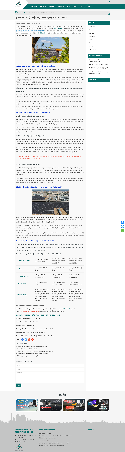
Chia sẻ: (18, 339)
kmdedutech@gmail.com (26, 441)
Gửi (19, 385)
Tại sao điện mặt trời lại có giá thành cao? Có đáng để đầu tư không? (35, 351)
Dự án (68, 6)
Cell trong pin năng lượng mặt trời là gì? (27, 356)
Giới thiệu (43, 6)
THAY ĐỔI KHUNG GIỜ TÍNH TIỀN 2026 (27, 349)
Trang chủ (34, 6)
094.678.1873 (23, 439)
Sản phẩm (52, 6)
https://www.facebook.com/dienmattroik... (42, 329)
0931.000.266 (30, 439)
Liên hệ (82, 6)
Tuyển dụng (90, 6)
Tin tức (75, 6)
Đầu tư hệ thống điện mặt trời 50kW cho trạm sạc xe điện (32, 346)
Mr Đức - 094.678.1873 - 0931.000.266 (54, 445)
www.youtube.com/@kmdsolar (35, 332)
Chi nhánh (61, 6)
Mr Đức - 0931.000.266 (50, 438)
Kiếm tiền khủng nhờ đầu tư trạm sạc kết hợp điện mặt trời (32, 353)
